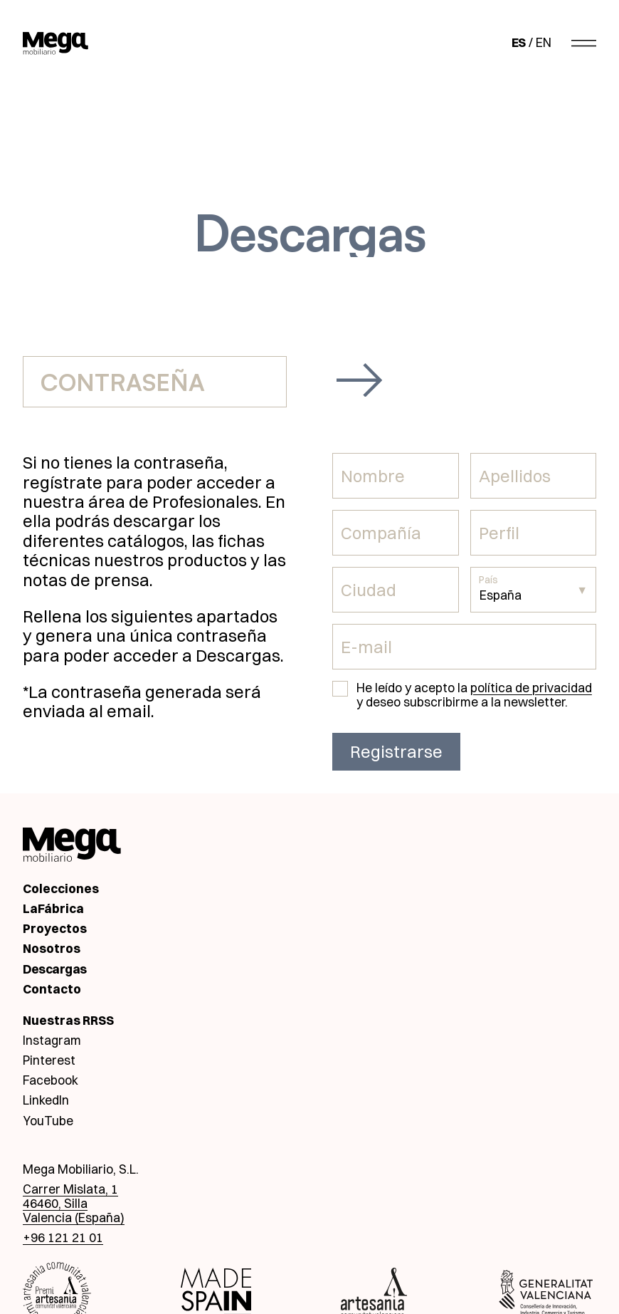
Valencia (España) (74, 1217)
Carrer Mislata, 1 (70, 1189)
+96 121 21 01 (63, 1237)
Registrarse (396, 751)
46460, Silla (55, 1203)
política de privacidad (531, 687)
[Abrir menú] (584, 42)
